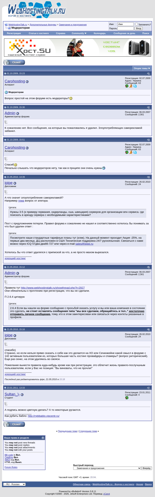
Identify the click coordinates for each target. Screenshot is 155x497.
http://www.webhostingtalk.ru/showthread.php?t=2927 (53, 287)
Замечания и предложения (73, 24)
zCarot (106, 494)
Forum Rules (11, 467)
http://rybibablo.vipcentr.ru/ (43, 415)
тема (21, 200)
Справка (60, 33)
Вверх (148, 484)
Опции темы (141, 68)
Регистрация (14, 33)
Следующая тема (88, 431)
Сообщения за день (124, 33)
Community (79, 33)
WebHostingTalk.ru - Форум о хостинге (113, 484)
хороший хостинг (15, 258)
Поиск (145, 33)
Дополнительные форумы (43, 24)
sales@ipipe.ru (84, 243)
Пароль (113, 28)
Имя (111, 24)
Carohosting (15, 81)
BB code (9, 455)
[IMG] (7, 460)
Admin (10, 113)
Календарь (100, 33)
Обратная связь (81, 484)
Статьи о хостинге (39, 33)
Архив (139, 484)
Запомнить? (143, 24)
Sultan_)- (12, 394)
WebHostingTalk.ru (17, 24)
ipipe (9, 183)
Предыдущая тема (67, 431)
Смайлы (9, 457)
